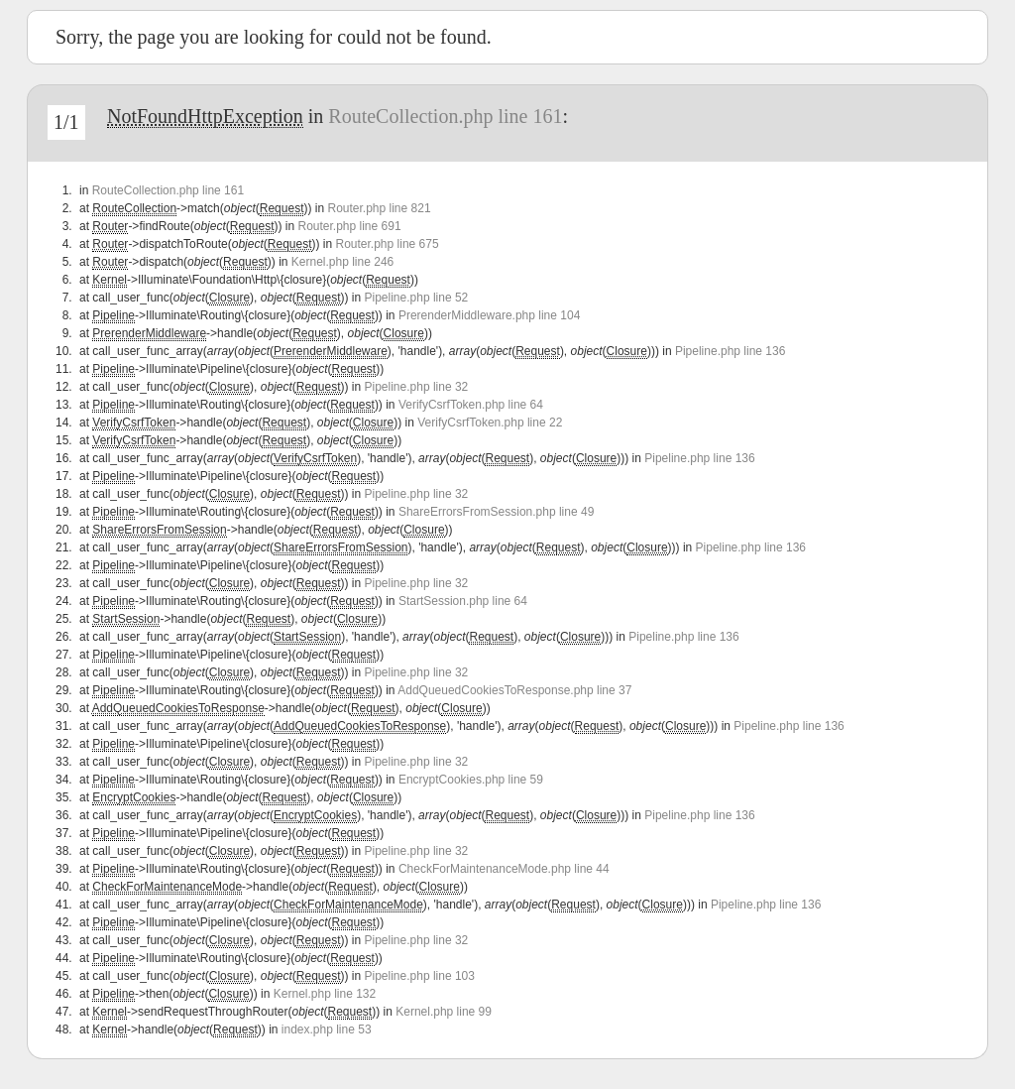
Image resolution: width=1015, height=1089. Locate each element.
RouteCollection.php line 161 (445, 116)
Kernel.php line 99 (443, 1012)
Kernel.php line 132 (325, 994)
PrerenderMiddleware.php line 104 (489, 315)
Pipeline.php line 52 (417, 297)
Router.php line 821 (378, 208)
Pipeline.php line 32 (417, 387)
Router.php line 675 (387, 244)
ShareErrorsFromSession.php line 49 (496, 512)
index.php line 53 (327, 1029)
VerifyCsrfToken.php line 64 (470, 405)
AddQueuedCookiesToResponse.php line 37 (514, 690)
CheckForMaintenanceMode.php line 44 (504, 869)
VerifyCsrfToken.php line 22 (489, 422)
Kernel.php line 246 (342, 262)
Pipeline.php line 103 (420, 976)
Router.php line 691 (348, 226)
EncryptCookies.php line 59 (470, 779)
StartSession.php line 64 (462, 601)
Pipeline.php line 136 (730, 351)
